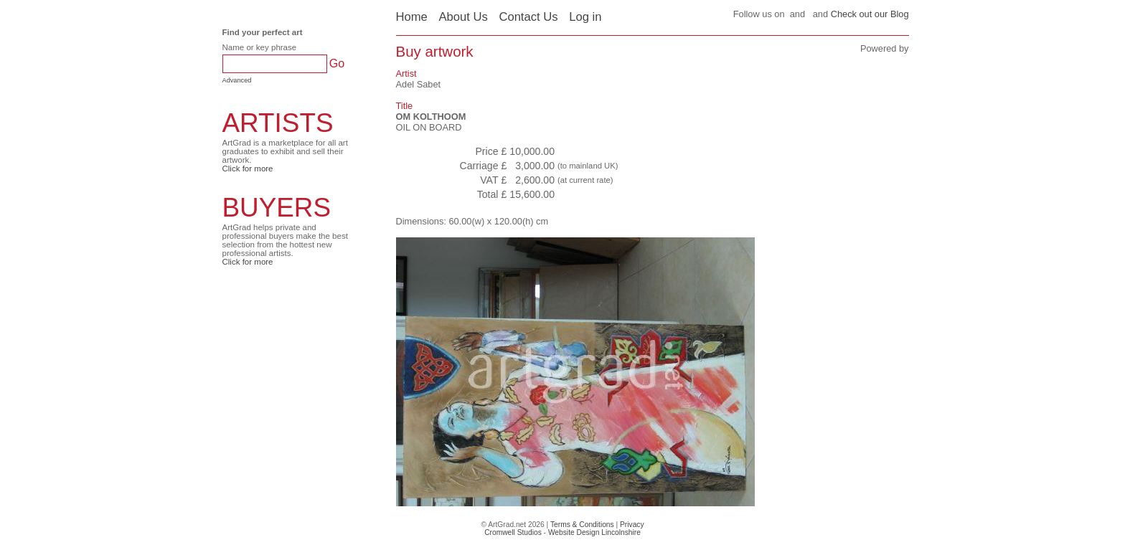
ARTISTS (278, 123)
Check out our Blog (870, 14)
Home (412, 17)
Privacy (632, 525)
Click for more (247, 168)
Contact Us (528, 17)
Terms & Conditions (582, 525)
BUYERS (276, 207)
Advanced (237, 80)
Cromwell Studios (513, 532)
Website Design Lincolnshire (594, 532)
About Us (462, 17)
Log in (585, 17)
